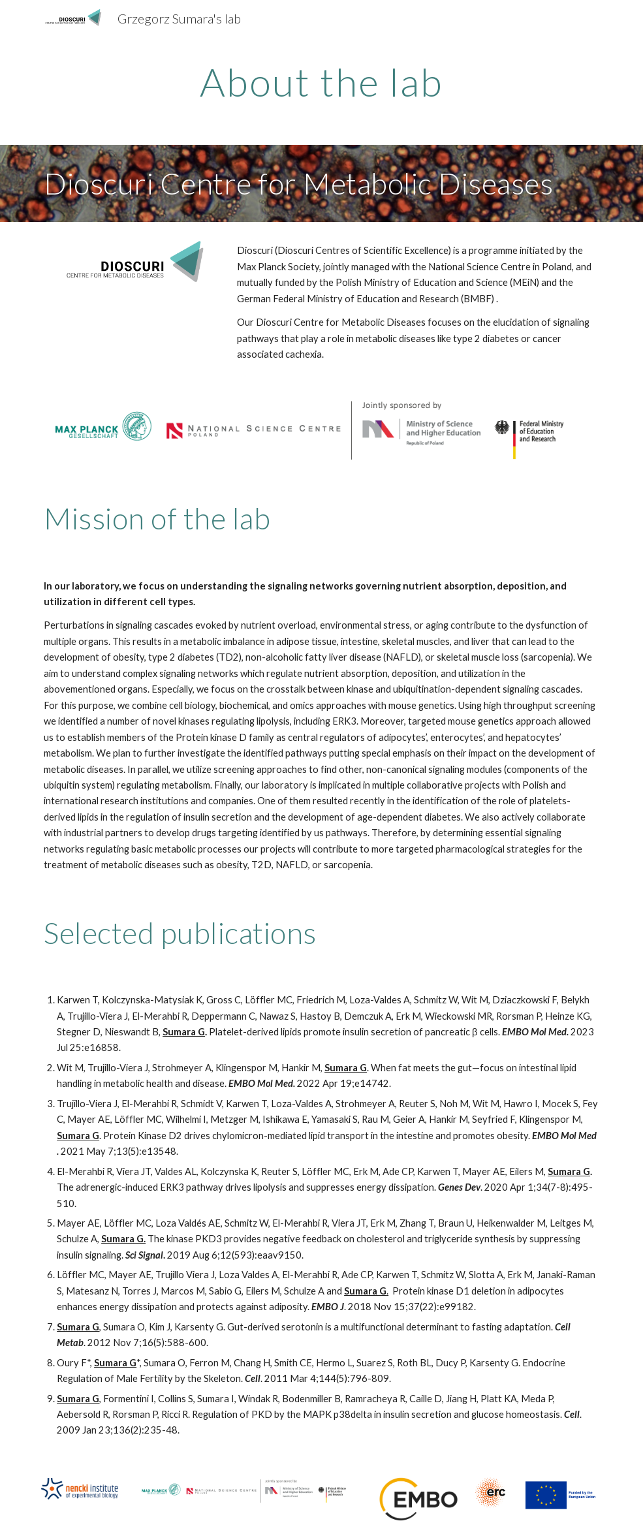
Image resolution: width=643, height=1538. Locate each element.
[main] (321, 81)
